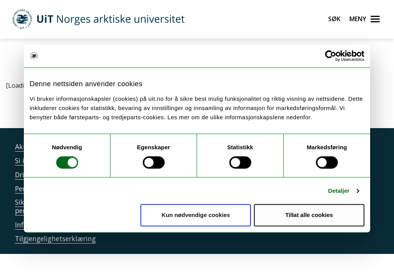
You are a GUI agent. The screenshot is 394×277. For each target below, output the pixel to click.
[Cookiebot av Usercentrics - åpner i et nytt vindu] (330, 56)
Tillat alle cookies (309, 215)
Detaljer (339, 190)
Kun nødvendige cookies (196, 215)
